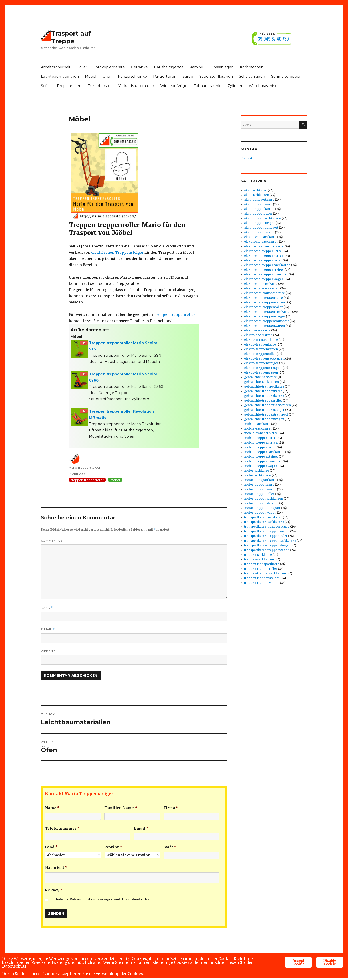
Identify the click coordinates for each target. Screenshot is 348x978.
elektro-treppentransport (263, 368)
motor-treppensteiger (260, 503)
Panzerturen (164, 76)
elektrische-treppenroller (263, 260)
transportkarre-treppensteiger (267, 545)
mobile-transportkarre (261, 433)
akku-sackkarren (256, 195)
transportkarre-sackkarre (263, 517)
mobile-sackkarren (258, 428)
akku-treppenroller (258, 214)
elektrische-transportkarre (264, 246)
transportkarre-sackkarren (264, 522)
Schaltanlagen (252, 76)
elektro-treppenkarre (260, 344)
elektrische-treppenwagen (264, 279)
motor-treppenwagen (260, 513)
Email (141, 828)
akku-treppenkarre (258, 204)
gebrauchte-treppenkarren (264, 396)
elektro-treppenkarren (261, 349)
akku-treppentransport (261, 228)
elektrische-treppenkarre (263, 251)
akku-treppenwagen (259, 232)
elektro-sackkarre (257, 330)
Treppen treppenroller (174, 314)
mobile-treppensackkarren (264, 452)
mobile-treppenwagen (261, 466)
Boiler (82, 67)
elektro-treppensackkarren (264, 358)
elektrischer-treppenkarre (263, 298)
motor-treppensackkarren (263, 499)
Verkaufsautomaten (136, 86)
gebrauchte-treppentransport (266, 414)
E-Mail (48, 629)
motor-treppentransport (262, 508)
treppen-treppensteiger (262, 578)
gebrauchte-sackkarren (261, 382)
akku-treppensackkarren (262, 218)
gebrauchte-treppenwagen (264, 419)
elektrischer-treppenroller (263, 307)
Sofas (45, 86)
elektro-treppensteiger (261, 363)
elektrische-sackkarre (260, 237)
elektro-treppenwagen (261, 372)
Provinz (113, 847)
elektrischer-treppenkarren (264, 302)
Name (47, 608)
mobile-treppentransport (263, 461)
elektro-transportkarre (261, 340)
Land (51, 847)
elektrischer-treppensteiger (264, 316)
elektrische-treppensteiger (264, 270)
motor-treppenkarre (259, 485)
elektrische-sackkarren (261, 242)
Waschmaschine (263, 86)
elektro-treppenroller (260, 354)
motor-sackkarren (257, 475)
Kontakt (246, 158)
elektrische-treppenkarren (264, 256)
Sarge (188, 76)
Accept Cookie (298, 962)
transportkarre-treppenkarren (266, 531)
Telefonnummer (62, 828)
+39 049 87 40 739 (272, 38)
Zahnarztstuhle (207, 86)
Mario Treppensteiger (84, 467)
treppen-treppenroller (87, 480)
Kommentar (51, 540)
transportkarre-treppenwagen (266, 550)
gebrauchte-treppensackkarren (267, 405)
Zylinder (235, 86)
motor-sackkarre (256, 471)
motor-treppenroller (259, 494)
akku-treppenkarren (259, 209)
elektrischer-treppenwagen (264, 326)
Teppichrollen (68, 86)
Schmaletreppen (286, 76)
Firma (171, 808)
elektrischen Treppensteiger (117, 252)
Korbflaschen (251, 67)
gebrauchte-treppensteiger (264, 410)
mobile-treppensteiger (261, 457)
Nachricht (56, 867)
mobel (115, 480)
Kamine (196, 67)
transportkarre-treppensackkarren (270, 541)
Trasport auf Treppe (71, 37)
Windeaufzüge (173, 86)
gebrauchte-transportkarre (264, 386)
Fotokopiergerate (109, 67)
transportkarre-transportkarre (266, 527)
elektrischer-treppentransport (266, 321)
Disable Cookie (329, 962)
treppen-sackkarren (259, 559)
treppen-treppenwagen (261, 583)
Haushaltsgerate (169, 67)
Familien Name (120, 808)
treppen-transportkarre (261, 564)
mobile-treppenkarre (260, 438)
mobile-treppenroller (260, 447)
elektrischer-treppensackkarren (267, 312)
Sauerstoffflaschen (216, 76)
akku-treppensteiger (259, 223)
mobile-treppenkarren (261, 443)
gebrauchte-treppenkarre (263, 391)
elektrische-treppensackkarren (267, 265)
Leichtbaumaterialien (60, 76)
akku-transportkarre (259, 200)
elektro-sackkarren (258, 335)
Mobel (90, 76)
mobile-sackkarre (257, 424)
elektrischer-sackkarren (261, 288)
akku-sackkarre (255, 190)
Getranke (139, 67)
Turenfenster (100, 86)
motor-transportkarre (260, 480)
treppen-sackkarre (258, 555)
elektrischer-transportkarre (264, 293)
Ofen (107, 76)
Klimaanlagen (221, 67)
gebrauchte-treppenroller (263, 400)
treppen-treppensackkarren (265, 573)
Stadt (170, 847)
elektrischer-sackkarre (260, 284)
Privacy (54, 890)
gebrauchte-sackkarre (260, 377)
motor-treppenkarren (260, 489)
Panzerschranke (132, 76)
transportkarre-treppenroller (265, 536)
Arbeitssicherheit (56, 67)
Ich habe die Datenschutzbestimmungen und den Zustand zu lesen (102, 899)
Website (48, 651)
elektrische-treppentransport (266, 274)
